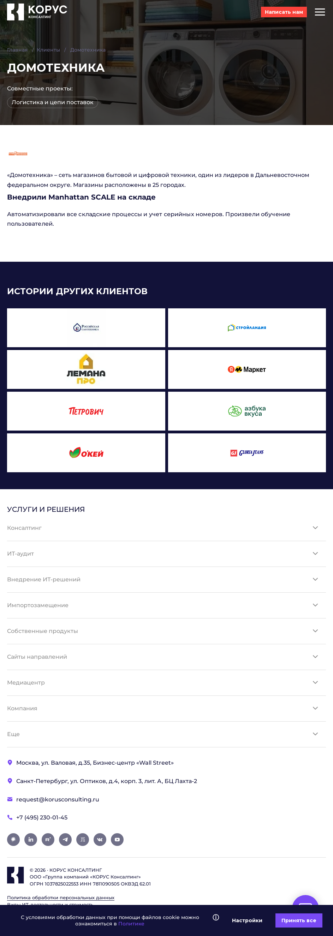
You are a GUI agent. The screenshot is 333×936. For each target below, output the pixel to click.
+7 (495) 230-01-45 (41, 817)
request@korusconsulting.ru (57, 799)
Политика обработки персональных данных (60, 897)
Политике (131, 923)
